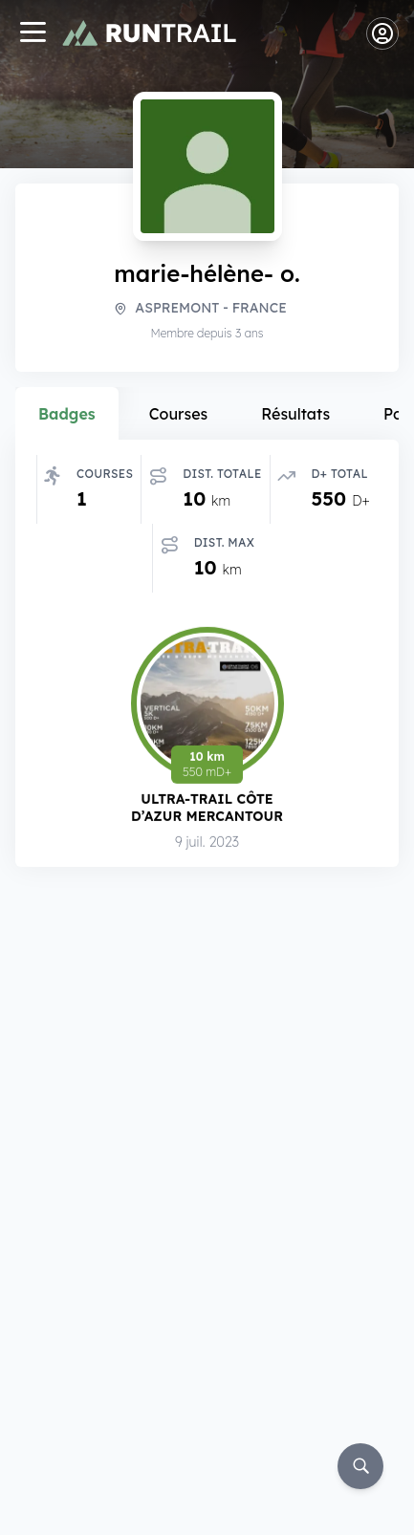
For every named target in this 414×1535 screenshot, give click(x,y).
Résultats (295, 413)
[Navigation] (32, 34)
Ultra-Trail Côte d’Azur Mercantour (207, 807)
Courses (178, 413)
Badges (67, 413)
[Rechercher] (360, 1466)
